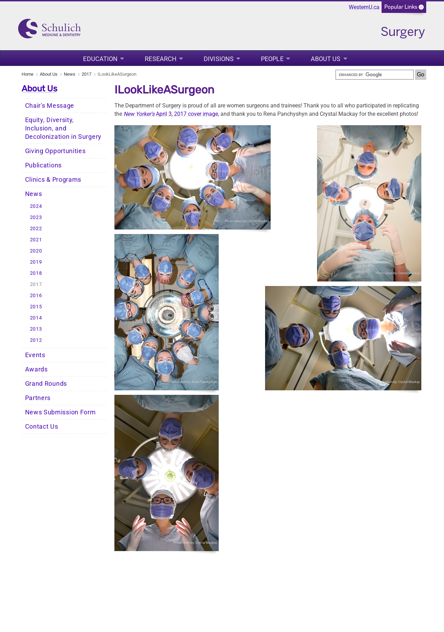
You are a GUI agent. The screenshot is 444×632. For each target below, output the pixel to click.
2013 (36, 329)
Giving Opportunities (55, 151)
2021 (36, 240)
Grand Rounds (46, 383)
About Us (326, 58)
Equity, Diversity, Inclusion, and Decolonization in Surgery (63, 128)
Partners (38, 397)
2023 (36, 217)
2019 (36, 262)
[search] (375, 75)
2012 (36, 340)
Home (27, 74)
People (272, 58)
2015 (36, 307)
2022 (36, 229)
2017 (86, 74)
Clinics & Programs (53, 179)
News (69, 74)
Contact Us (41, 426)
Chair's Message (50, 105)
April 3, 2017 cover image (170, 114)
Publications (43, 165)
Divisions (219, 58)
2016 (36, 296)
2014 (36, 318)
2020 (36, 251)
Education (100, 58)
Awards (36, 369)
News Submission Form (60, 412)
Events (35, 355)
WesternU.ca (364, 7)
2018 (36, 273)
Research (160, 58)
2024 (36, 206)
